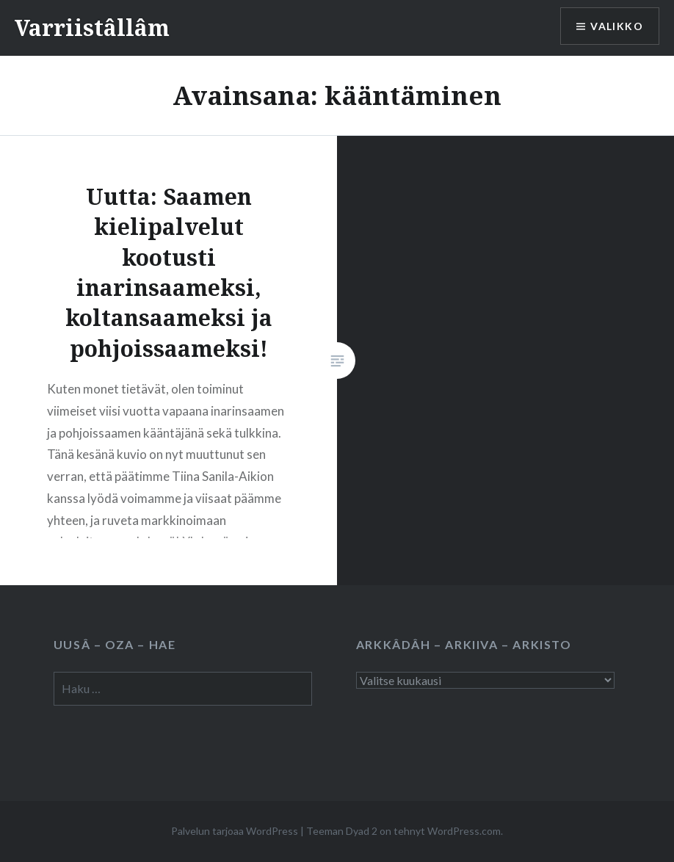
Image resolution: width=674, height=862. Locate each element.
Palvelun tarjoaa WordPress (234, 831)
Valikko (616, 26)
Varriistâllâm (92, 27)
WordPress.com (464, 831)
